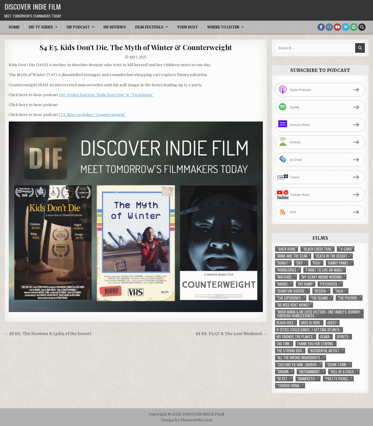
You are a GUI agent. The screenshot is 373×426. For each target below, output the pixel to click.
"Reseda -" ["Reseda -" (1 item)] (321, 291)
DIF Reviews (114, 27)
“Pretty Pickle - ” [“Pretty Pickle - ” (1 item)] (338, 378)
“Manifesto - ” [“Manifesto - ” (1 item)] (308, 378)
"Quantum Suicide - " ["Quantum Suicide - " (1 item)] (293, 291)
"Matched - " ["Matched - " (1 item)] (286, 277)
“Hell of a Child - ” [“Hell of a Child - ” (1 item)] (344, 371)
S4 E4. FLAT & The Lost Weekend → (231, 334)
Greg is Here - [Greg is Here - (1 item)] (311, 322)
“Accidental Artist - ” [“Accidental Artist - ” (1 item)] (326, 350)
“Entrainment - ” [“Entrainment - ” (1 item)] (311, 371)
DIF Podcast (78, 27)
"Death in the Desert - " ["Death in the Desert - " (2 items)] (333, 256)
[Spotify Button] (353, 27)
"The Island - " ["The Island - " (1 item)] (321, 298)
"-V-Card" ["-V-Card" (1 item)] (345, 249)
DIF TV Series (41, 27)
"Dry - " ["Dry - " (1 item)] (301, 263)
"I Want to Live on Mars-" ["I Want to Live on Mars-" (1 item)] (324, 270)
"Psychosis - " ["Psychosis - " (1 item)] (330, 284)
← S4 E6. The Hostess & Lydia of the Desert (48, 334)
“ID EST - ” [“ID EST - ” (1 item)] (284, 378)
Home (14, 27)
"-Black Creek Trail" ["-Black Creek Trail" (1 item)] (317, 249)
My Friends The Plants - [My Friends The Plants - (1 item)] (296, 336)
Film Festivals (149, 27)
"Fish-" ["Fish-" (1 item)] (317, 263)
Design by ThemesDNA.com (186, 420)
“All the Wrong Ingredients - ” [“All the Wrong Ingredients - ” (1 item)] (301, 357)
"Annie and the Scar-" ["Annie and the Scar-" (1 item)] (293, 256)
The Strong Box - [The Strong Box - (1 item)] (290, 350)
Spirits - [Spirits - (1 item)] (344, 336)
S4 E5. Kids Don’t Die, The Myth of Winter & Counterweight (136, 47)
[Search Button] (361, 27)
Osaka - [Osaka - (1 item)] (325, 336)
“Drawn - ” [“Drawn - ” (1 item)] (285, 371)
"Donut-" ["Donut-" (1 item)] (283, 263)
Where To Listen (223, 27)
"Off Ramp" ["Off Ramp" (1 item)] (305, 284)
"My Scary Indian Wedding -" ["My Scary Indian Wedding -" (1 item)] (323, 277)
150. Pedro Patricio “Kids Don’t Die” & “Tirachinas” (106, 95)
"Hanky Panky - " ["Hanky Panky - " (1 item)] (339, 263)
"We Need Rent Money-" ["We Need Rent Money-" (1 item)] (294, 305)
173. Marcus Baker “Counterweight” (92, 114)
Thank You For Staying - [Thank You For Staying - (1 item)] (316, 343)
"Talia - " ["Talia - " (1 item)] (340, 291)
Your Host (187, 27)
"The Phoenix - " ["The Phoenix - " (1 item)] (349, 298)
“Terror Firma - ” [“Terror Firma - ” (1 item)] (290, 385)
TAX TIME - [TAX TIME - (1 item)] (284, 343)
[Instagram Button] (329, 27)
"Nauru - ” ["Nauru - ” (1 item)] (284, 284)
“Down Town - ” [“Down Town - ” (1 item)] (338, 364)
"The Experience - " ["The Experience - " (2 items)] (291, 298)
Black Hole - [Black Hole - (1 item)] (286, 322)
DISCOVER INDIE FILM (32, 6)
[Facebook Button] (321, 27)
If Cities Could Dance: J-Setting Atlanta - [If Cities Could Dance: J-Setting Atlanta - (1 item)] (309, 329)
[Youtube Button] (337, 27)
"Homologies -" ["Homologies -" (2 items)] (288, 270)
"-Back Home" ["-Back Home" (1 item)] (287, 249)
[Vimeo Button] (345, 27)
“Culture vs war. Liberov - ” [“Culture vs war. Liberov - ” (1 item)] (299, 364)
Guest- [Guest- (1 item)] (332, 322)
